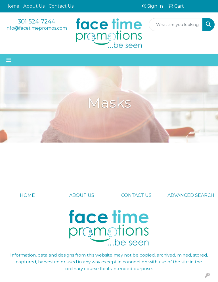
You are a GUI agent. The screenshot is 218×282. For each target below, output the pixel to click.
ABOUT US (81, 195)
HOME (27, 195)
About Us (34, 6)
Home (12, 6)
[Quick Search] (176, 24)
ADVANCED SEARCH (190, 195)
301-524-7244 (36, 21)
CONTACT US (136, 195)
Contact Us (61, 6)
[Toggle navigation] (9, 60)
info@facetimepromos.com (36, 28)
